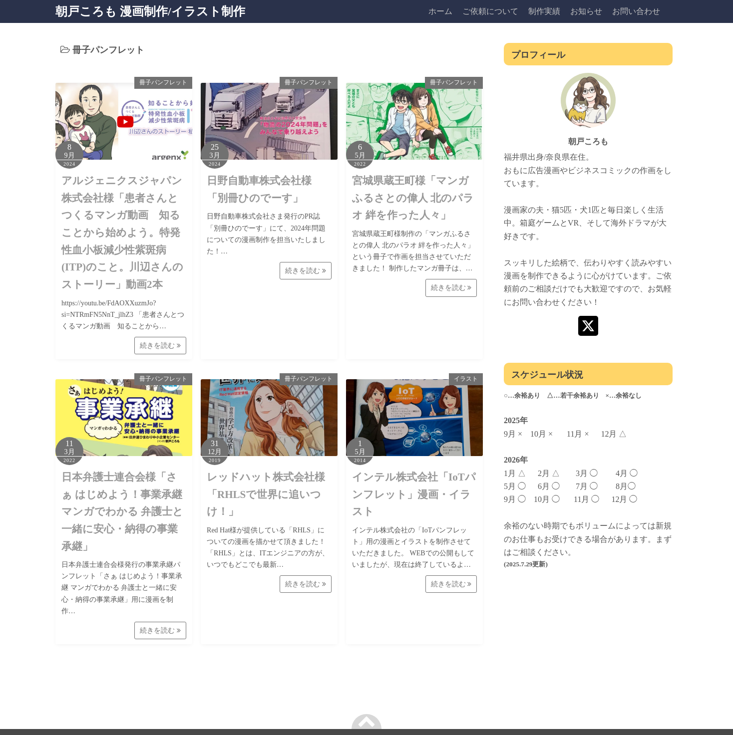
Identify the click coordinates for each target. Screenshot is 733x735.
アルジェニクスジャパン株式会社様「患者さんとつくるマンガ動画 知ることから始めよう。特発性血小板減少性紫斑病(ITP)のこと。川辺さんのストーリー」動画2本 (122, 232)
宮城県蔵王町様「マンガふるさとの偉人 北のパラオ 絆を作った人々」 (413, 198)
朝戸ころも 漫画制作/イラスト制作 (150, 11)
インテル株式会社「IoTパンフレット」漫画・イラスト (414, 494)
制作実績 (544, 11)
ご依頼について (490, 11)
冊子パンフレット (163, 82)
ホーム (440, 11)
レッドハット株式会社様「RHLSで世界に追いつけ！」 (266, 494)
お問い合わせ (636, 11)
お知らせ (586, 11)
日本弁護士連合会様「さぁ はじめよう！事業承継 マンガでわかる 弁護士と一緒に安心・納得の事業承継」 (122, 511)
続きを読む (160, 345)
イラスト (466, 378)
